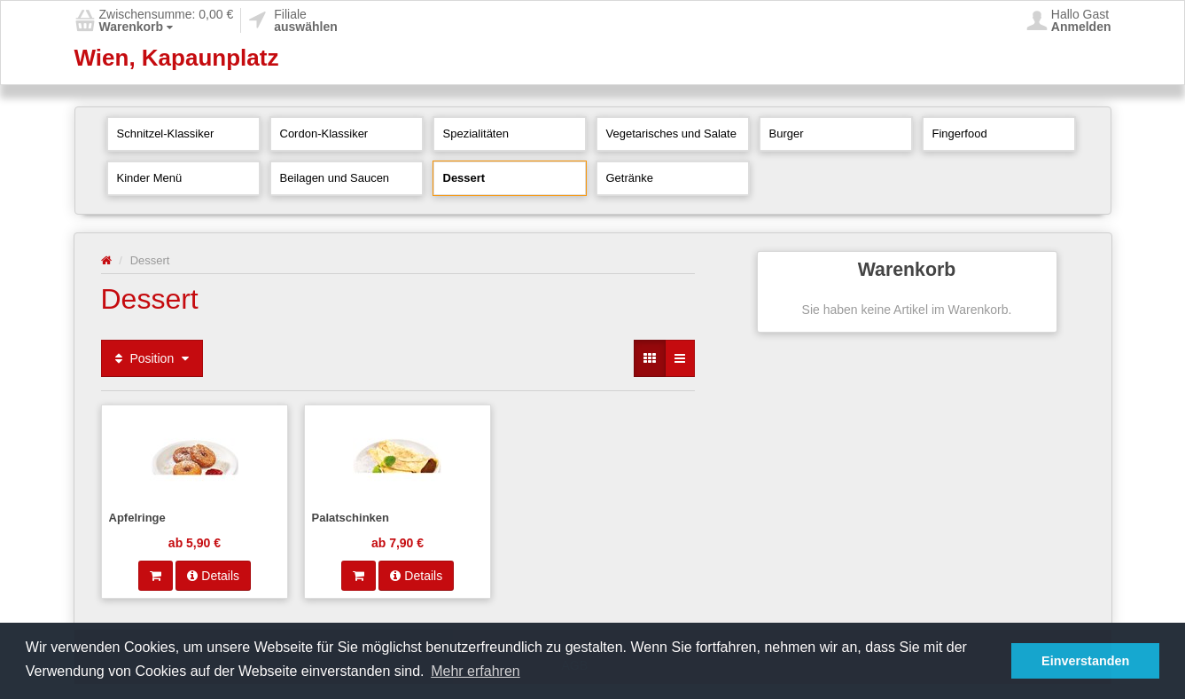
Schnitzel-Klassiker (165, 133)
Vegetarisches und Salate (671, 133)
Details (213, 576)
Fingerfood (959, 133)
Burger (786, 133)
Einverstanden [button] (1085, 661)
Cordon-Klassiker (324, 133)
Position (152, 358)
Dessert (464, 178)
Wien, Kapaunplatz (176, 57)
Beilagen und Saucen (335, 178)
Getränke (629, 178)
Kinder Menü (150, 178)
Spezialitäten (476, 133)
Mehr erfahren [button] (475, 671)
